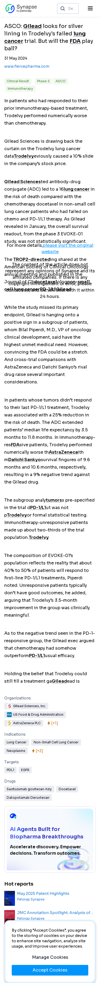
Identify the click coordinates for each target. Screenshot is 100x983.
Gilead (32, 26)
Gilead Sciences (22, 182)
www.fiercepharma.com (26, 66)
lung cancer (76, 189)
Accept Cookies (50, 970)
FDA (75, 41)
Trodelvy (24, 156)
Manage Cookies (50, 957)
